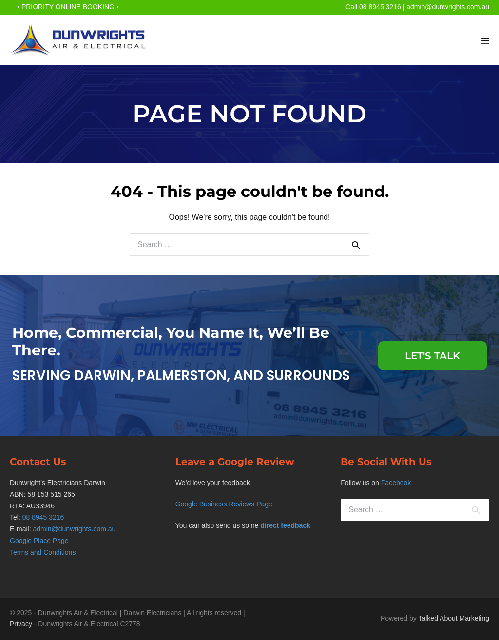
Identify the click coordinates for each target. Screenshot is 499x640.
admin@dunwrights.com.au (447, 7)
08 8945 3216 (43, 517)
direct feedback (285, 525)
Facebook (396, 482)
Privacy (21, 624)
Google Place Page (39, 540)
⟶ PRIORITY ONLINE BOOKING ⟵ (68, 7)
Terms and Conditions (43, 552)
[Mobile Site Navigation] (485, 40)
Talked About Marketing (453, 618)
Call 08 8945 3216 (373, 7)
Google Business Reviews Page (223, 504)
